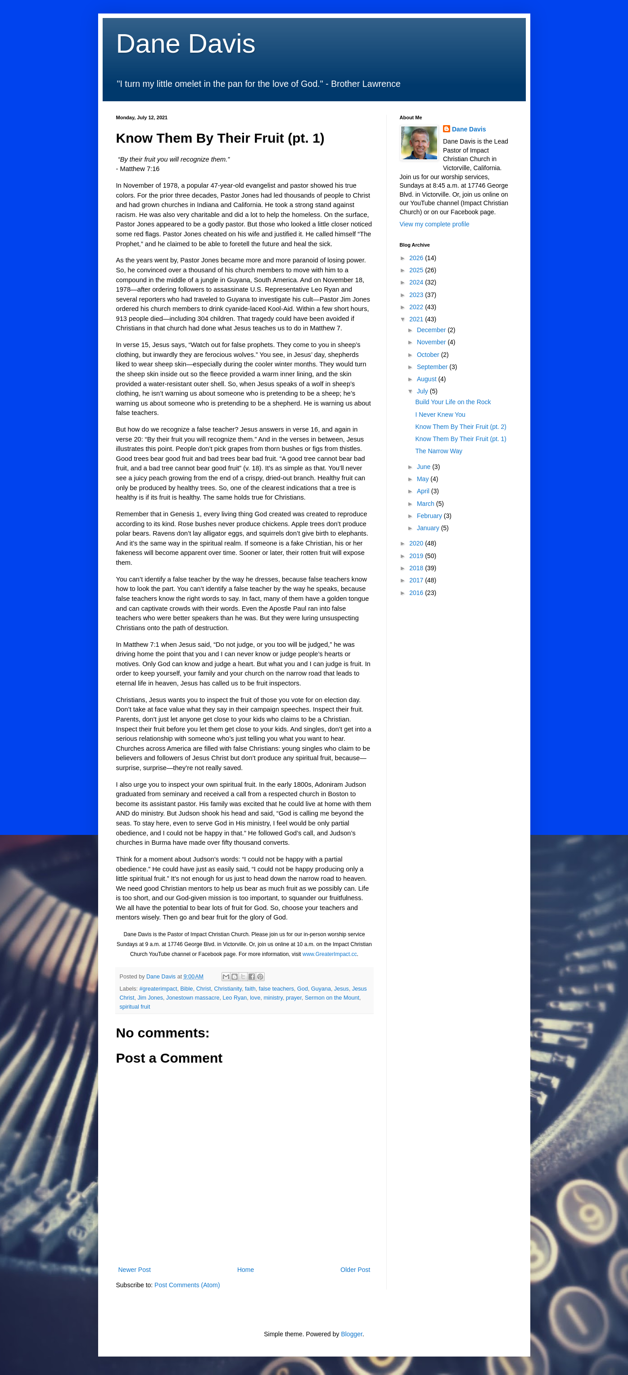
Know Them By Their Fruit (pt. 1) (460, 438)
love (255, 998)
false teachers (276, 989)
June (424, 466)
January (429, 528)
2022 (417, 307)
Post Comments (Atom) (187, 1285)
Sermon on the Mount (332, 998)
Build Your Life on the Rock (453, 402)
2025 (417, 270)
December (432, 330)
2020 (417, 543)
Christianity (228, 989)
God (302, 989)
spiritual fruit (135, 1007)
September (433, 366)
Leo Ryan (234, 998)
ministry (272, 998)
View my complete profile (435, 224)
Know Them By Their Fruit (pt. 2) (460, 426)
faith (250, 989)
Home (245, 1269)
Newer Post (134, 1269)
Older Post (355, 1269)
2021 (417, 319)
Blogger (351, 1334)
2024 (417, 282)
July (423, 391)
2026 (417, 257)
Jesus (341, 989)
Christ (203, 989)
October (429, 354)
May (423, 478)
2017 (417, 580)
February (430, 515)
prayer (294, 998)
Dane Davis (186, 43)
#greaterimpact (158, 989)
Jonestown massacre (192, 998)
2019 (417, 555)
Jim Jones (150, 998)
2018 (417, 568)
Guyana (321, 989)
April (424, 491)
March (426, 503)
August (427, 379)
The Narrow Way (438, 451)
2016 (417, 592)
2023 (417, 294)
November (432, 342)
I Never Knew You (440, 414)
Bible (187, 989)
